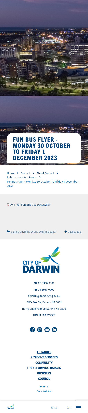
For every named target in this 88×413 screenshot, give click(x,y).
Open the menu (77, 407)
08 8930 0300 (46, 283)
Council (25, 173)
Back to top (74, 232)
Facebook (32, 329)
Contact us (44, 390)
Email (54, 408)
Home (10, 173)
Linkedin (54, 329)
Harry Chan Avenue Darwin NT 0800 (44, 309)
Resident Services (44, 357)
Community (44, 362)
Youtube (47, 329)
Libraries (44, 352)
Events (44, 386)
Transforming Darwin (44, 368)
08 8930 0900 (46, 290)
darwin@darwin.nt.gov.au (44, 296)
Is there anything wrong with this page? (33, 232)
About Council (45, 173)
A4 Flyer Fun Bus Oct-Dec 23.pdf (30, 205)
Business (44, 373)
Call (68, 408)
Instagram (39, 329)
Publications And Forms (22, 177)
